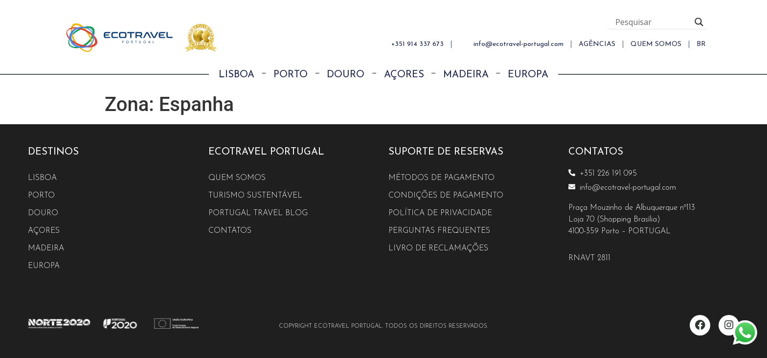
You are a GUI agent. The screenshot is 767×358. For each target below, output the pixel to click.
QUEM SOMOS (656, 44)
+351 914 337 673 (417, 44)
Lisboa (236, 75)
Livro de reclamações (439, 248)
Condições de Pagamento (446, 196)
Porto (290, 75)
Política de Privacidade (440, 213)
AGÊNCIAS (597, 44)
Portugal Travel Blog (258, 213)
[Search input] (652, 22)
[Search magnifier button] (699, 22)
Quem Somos (237, 178)
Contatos (229, 231)
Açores (404, 75)
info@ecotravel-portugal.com (519, 44)
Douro (345, 75)
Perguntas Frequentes (440, 231)
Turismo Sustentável (255, 196)
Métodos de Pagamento (442, 178)
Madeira (466, 75)
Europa (528, 75)
